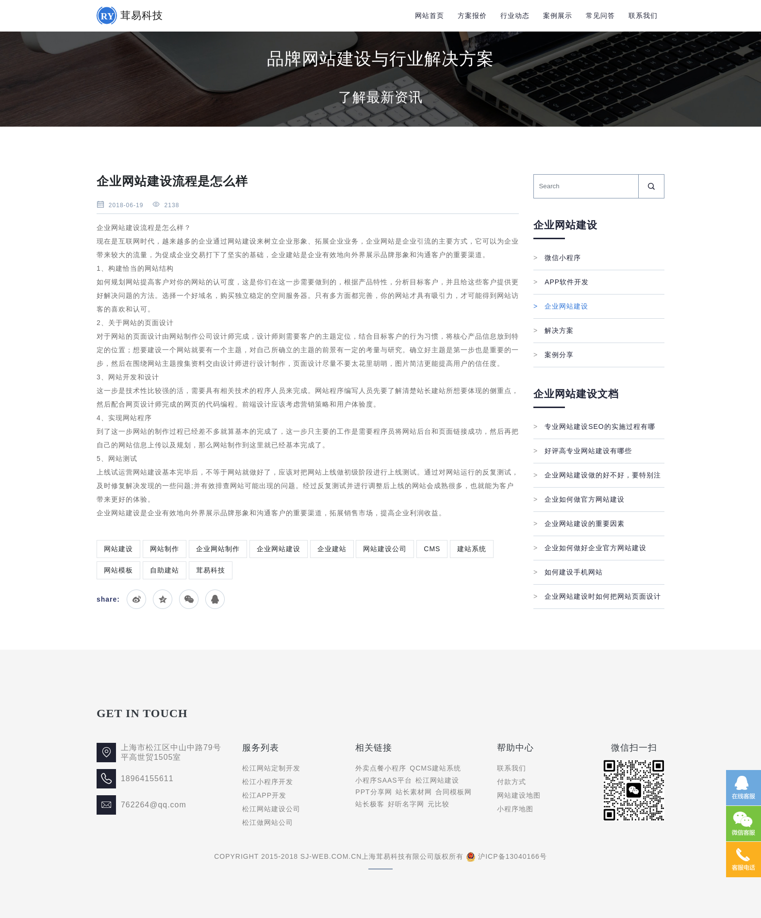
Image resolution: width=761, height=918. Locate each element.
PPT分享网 (373, 792)
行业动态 (514, 15)
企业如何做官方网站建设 (579, 499)
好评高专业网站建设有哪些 (582, 451)
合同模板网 (453, 792)
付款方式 (511, 782)
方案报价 (472, 15)
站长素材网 (414, 792)
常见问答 (600, 15)
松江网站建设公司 (271, 809)
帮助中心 (515, 748)
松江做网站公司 (267, 822)
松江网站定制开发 (271, 768)
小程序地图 (515, 809)
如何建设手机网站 (568, 572)
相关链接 (373, 748)
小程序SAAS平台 (383, 780)
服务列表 (260, 748)
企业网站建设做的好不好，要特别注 (597, 475)
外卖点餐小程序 (380, 768)
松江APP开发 (264, 795)
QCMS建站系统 (435, 768)
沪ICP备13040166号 (512, 856)
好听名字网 (406, 804)
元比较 (438, 804)
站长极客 (369, 804)
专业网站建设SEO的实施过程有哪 (594, 426)
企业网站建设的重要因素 (579, 523)
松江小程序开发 (267, 782)
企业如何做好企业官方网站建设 (589, 548)
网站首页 (429, 15)
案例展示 (557, 15)
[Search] (585, 186)
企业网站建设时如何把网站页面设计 (597, 596)
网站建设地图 (519, 795)
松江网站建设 (437, 780)
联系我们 (643, 15)
